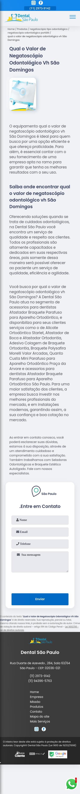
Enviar (40, 599)
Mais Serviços (40, 721)
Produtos (36, 707)
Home (34, 692)
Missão (35, 702)
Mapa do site (39, 716)
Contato (36, 711)
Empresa (36, 697)
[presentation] (40, 582)
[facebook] (41, 3)
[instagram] (33, 3)
